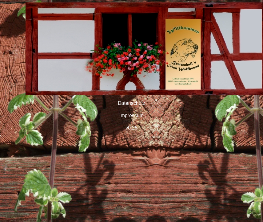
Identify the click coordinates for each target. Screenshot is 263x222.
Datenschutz (131, 103)
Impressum (131, 115)
